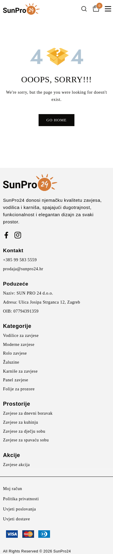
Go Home (56, 120)
